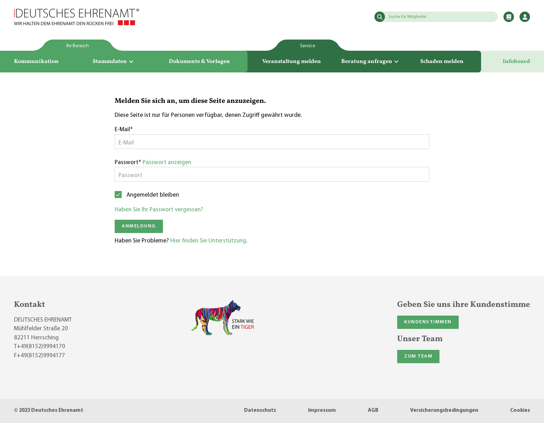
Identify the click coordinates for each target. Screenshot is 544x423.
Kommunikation (36, 61)
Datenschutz (260, 410)
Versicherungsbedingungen (444, 410)
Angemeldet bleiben (153, 195)
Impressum (322, 410)
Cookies (520, 410)
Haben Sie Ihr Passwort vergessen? (159, 210)
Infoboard (516, 61)
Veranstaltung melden (291, 61)
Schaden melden (442, 61)
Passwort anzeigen (167, 162)
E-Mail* (124, 130)
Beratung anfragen (370, 61)
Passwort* (128, 162)
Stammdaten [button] (114, 61)
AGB (373, 410)
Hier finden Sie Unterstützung (208, 241)
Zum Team (418, 356)
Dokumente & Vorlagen (199, 61)
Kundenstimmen (428, 322)
